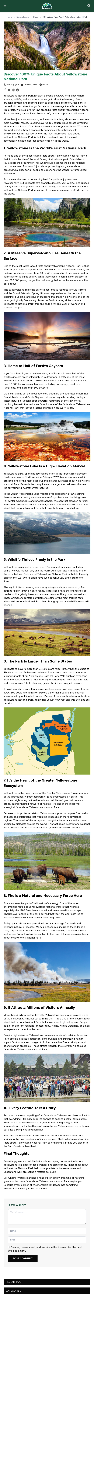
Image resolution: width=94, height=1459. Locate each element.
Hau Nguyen (13, 84)
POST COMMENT (23, 1258)
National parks (24, 17)
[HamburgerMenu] (5, 6)
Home (11, 17)
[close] (89, 5)
